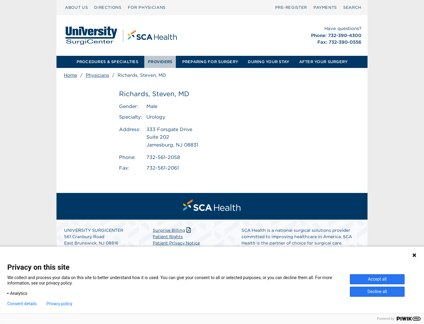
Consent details (22, 303)
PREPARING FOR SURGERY (210, 61)
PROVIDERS (160, 61)
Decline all (377, 291)
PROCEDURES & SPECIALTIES (107, 61)
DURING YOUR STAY (268, 61)
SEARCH (352, 7)
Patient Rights (168, 236)
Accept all (377, 279)
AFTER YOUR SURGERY (323, 61)
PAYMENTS (325, 7)
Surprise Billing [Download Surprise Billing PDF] (172, 230)
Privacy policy (59, 303)
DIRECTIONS (107, 7)
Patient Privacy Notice (176, 243)
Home (70, 75)
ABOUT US (76, 7)
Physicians (97, 75)
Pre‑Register (291, 7)
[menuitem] (76, 7)
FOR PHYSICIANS (147, 7)
